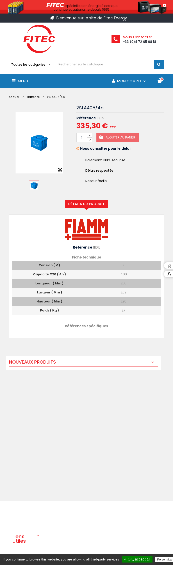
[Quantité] (81, 137)
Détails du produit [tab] (86, 204)
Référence (86, 118)
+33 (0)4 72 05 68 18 (139, 41)
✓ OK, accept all (137, 559)
